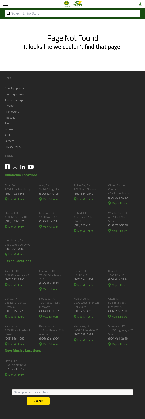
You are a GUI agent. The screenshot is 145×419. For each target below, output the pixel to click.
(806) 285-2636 (118, 311)
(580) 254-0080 (14, 249)
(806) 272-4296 (83, 311)
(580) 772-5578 (118, 225)
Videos (9, 129)
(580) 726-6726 (83, 225)
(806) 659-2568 (118, 338)
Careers (9, 141)
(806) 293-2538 (83, 334)
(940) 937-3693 (49, 283)
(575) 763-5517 (14, 369)
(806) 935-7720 (14, 311)
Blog (7, 123)
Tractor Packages (15, 100)
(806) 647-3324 (118, 279)
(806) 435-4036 (49, 338)
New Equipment (14, 88)
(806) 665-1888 (14, 338)
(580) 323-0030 (118, 197)
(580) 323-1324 (14, 221)
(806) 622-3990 (14, 279)
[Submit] (38, 401)
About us (10, 117)
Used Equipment (15, 94)
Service (9, 106)
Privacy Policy (13, 146)
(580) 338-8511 (49, 221)
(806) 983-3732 (49, 311)
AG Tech (9, 135)
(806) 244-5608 (83, 279)
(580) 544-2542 (83, 193)
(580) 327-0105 (49, 193)
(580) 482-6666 (14, 193)
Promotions (12, 111)
